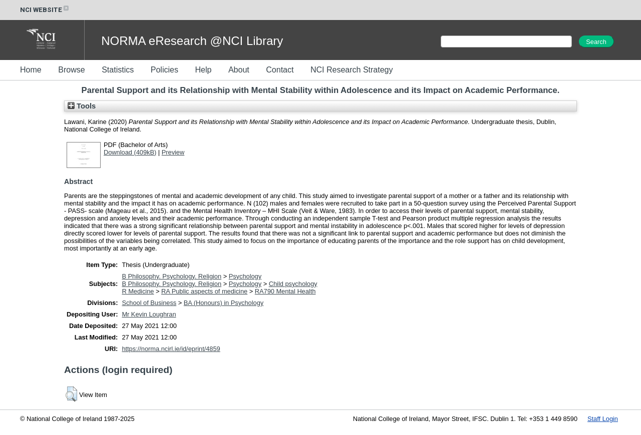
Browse (71, 70)
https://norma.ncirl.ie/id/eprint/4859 (171, 348)
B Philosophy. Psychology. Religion (171, 276)
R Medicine (138, 291)
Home (31, 70)
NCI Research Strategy (351, 70)
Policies (164, 70)
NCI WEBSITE (45, 10)
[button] (71, 394)
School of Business (149, 302)
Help (203, 70)
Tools (82, 106)
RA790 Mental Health (285, 291)
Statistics (118, 70)
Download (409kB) (130, 152)
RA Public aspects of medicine (204, 291)
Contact (279, 70)
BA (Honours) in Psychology (223, 302)
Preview (173, 152)
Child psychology (293, 284)
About (238, 70)
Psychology (245, 276)
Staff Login (602, 418)
